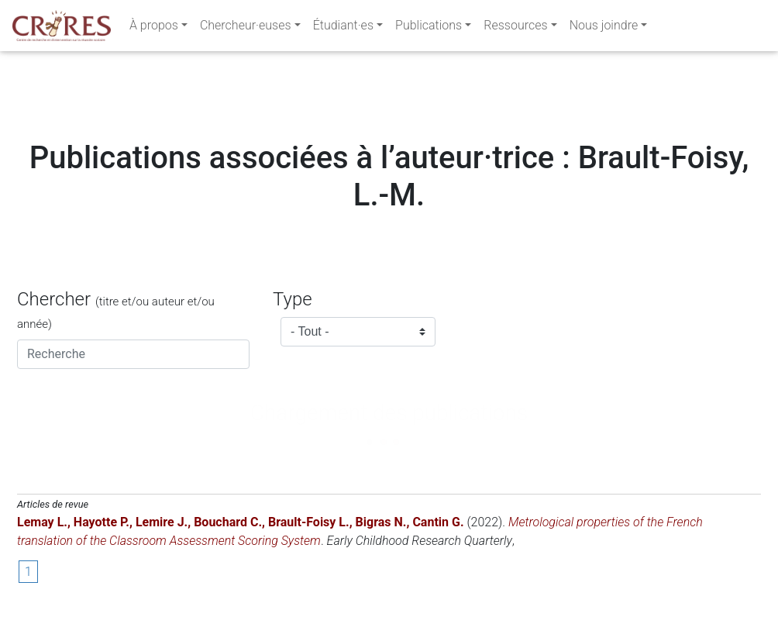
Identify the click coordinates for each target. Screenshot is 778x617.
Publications (428, 28)
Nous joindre (604, 28)
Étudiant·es (343, 28)
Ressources (515, 28)
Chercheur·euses (245, 28)
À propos (153, 28)
